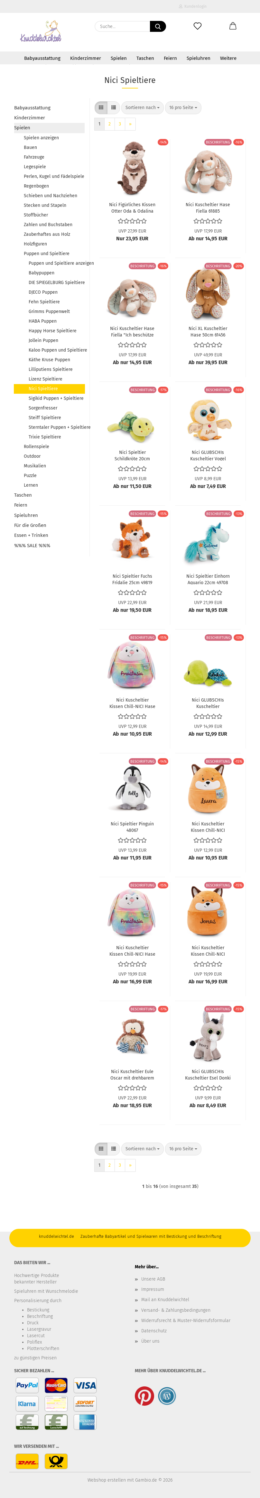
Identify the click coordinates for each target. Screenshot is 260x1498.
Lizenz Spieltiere (45, 379)
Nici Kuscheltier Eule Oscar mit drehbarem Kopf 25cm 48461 (132, 1074)
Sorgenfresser (43, 408)
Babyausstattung (42, 58)
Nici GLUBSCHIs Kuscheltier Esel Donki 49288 (208, 1074)
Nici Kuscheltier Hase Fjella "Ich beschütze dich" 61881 (132, 331)
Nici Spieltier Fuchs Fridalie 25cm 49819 (132, 579)
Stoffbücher (36, 215)
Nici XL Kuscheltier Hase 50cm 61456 (208, 331)
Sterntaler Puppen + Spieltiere (57, 427)
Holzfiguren (35, 244)
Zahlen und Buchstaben (48, 224)
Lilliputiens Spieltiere (51, 369)
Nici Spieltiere (43, 388)
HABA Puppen (43, 321)
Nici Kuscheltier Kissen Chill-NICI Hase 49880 (132, 702)
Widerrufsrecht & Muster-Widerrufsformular (185, 1320)
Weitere (228, 58)
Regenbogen (36, 186)
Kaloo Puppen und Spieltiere (57, 350)
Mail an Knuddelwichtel (165, 1299)
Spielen (119, 58)
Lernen (31, 485)
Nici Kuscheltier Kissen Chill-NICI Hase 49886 (132, 950)
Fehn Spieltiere (44, 302)
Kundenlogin (193, 6)
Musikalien (35, 466)
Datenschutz (154, 1331)
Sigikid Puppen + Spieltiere (56, 398)
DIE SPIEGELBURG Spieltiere (57, 282)
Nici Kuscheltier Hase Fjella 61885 (208, 207)
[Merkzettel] (197, 26)
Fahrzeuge (34, 157)
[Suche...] (158, 26)
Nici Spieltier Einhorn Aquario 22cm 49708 (208, 579)
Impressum (152, 1289)
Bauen (30, 147)
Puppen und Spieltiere (47, 253)
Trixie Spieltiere (45, 437)
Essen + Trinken (31, 535)
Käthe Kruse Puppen (49, 360)
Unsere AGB (153, 1279)
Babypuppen (41, 273)
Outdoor (32, 456)
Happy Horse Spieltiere (53, 331)
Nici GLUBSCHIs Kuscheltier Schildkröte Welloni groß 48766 (208, 702)
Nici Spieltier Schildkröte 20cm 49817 (132, 455)
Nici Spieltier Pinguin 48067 (132, 826)
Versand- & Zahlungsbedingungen (175, 1310)
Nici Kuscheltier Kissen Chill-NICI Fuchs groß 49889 (208, 950)
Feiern (170, 58)
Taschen (145, 58)
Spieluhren (198, 58)
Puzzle (30, 475)
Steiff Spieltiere (45, 417)
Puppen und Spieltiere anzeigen (57, 263)
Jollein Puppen (43, 340)
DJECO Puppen (43, 292)
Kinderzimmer (85, 58)
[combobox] (142, 107)
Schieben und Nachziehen (50, 195)
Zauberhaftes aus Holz (47, 234)
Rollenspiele (36, 446)
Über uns (150, 1341)
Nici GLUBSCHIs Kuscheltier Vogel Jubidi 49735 (208, 455)
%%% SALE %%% (32, 545)
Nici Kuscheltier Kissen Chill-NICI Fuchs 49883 (208, 826)
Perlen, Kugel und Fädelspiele (54, 176)
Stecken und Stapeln (45, 205)
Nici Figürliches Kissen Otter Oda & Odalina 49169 (132, 207)
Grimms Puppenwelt (49, 311)
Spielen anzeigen (41, 138)
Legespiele (35, 167)
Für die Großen (30, 525)
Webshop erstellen (107, 1480)
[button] (233, 26)
